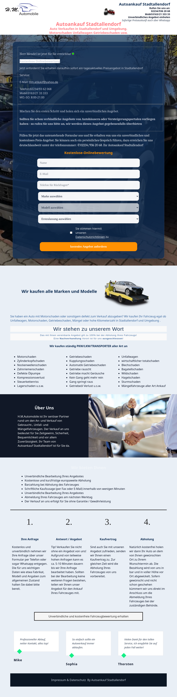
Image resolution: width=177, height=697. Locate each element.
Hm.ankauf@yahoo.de (43, 82)
